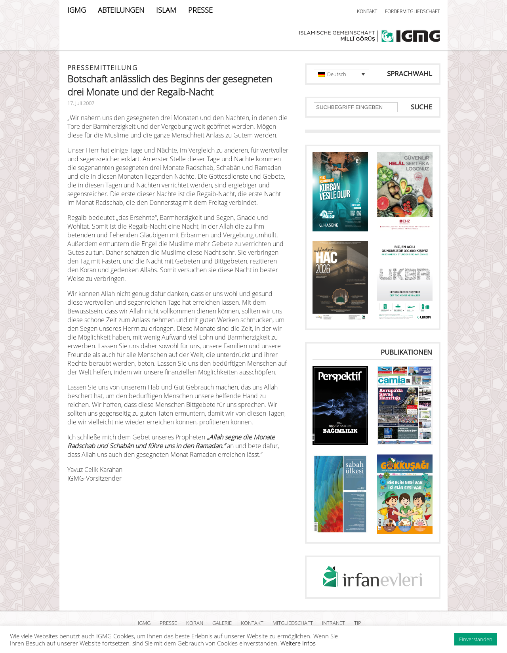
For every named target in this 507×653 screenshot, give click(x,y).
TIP (357, 622)
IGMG (76, 10)
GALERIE (222, 622)
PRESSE (200, 10)
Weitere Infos (298, 643)
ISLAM (166, 10)
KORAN (194, 622)
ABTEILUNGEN (121, 10)
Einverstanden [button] (475, 639)
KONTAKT (367, 11)
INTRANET (333, 622)
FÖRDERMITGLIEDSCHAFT (412, 11)
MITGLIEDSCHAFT (293, 622)
